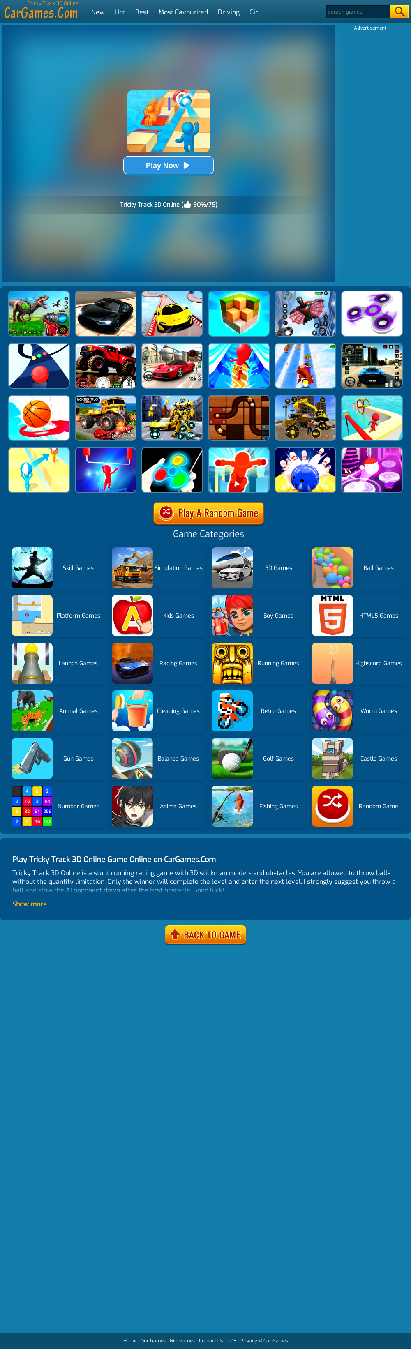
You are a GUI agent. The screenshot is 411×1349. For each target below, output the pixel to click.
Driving (229, 12)
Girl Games (182, 1340)
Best (142, 12)
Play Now (168, 165)
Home (129, 1340)
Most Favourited (183, 12)
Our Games (153, 1340)
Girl (254, 12)
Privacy (248, 1340)
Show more (29, 904)
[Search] (358, 11)
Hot (120, 12)
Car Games (275, 1340)
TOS (231, 1340)
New (98, 12)
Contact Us (211, 1340)
